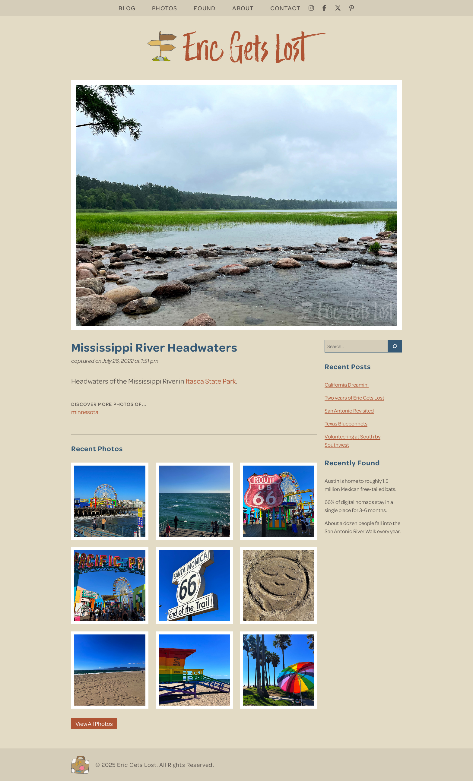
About (243, 8)
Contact (285, 8)
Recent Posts (348, 366)
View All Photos (94, 723)
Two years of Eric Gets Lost (354, 397)
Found (205, 8)
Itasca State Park (211, 380)
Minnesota (84, 412)
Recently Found (352, 462)
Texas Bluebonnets (346, 423)
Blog (127, 8)
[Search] (395, 346)
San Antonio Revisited (349, 410)
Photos (164, 8)
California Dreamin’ (347, 384)
